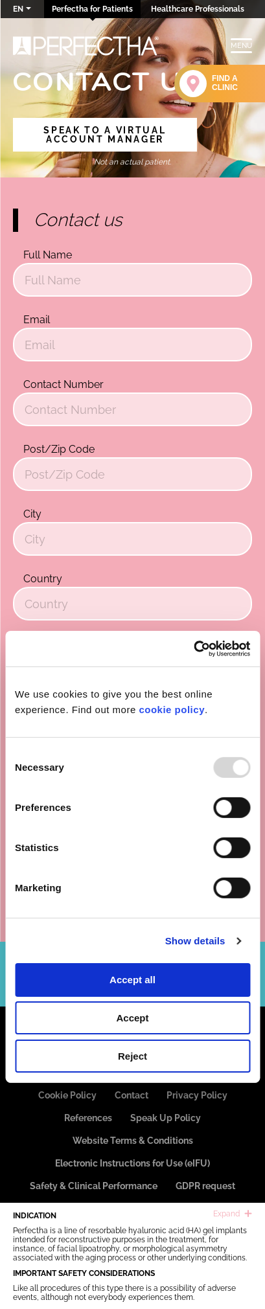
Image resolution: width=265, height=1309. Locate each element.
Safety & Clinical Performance (93, 1186)
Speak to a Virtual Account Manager (104, 134)
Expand (232, 1213)
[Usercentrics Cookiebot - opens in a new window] (193, 649)
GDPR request (205, 1186)
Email (36, 319)
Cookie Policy (67, 1095)
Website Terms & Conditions (133, 1140)
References (88, 1118)
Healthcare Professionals (197, 9)
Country (42, 579)
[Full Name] (132, 280)
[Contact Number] (132, 409)
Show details (195, 940)
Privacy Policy (197, 1095)
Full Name (47, 255)
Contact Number (63, 384)
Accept (132, 1017)
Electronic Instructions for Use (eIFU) (132, 1163)
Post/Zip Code (59, 449)
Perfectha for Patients (92, 9)
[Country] (132, 603)
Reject (132, 1056)
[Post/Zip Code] (132, 474)
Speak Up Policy (165, 1118)
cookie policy (172, 709)
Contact (131, 1095)
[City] (132, 539)
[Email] (132, 344)
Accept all (132, 979)
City (32, 514)
